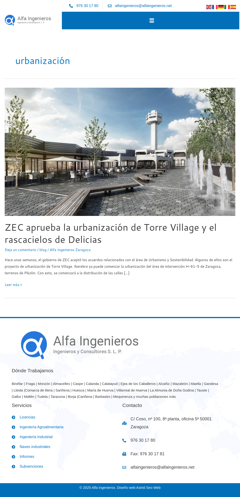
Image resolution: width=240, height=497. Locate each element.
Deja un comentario (20, 249)
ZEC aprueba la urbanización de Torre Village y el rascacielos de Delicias (111, 233)
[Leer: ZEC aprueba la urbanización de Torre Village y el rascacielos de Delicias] (120, 151)
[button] (152, 20)
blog (42, 249)
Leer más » (13, 284)
